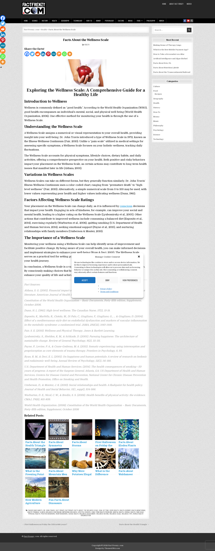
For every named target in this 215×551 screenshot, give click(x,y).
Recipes (158, 94)
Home (164, 3)
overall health (130, 512)
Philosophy (151, 21)
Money (98, 21)
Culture (121, 21)
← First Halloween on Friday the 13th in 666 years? (44, 524)
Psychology (109, 21)
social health (73, 514)
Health (54, 21)
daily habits (38, 510)
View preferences (130, 280)
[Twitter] (32, 54)
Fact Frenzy (29, 536)
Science (35, 21)
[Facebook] (27, 54)
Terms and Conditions (109, 292)
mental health (118, 512)
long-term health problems (101, 512)
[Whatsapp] (64, 54)
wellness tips (127, 514)
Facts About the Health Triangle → (134, 524)
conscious (126, 206)
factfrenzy (69, 510)
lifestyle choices (84, 512)
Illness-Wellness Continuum (50, 512)
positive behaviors (48, 514)
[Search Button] (191, 20)
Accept (85, 280)
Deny (107, 280)
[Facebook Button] (184, 20)
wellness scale (115, 514)
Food (138, 21)
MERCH (189, 3)
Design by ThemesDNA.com (107, 548)
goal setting (104, 510)
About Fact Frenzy (176, 3)
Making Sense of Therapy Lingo (167, 45)
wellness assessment (87, 514)
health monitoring (138, 510)
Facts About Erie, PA (162, 63)
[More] (69, 54)
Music (130, 21)
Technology (77, 21)
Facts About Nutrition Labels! (166, 68)
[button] (139, 256)
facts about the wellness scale (86, 510)
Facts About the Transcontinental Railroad (171, 72)
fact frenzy (60, 510)
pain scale (140, 512)
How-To (89, 21)
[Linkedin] (43, 54)
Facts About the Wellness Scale (86, 40)
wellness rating (102, 514)
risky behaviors (62, 514)
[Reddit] (37, 54)
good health (114, 510)
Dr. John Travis (49, 510)
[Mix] (59, 54)
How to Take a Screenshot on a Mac (168, 54)
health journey (125, 510)
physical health (34, 514)
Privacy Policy (106, 289)
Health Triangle (33, 512)
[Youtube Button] (188, 20)
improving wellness (69, 512)
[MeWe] (53, 54)
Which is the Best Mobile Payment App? (170, 50)
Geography (65, 21)
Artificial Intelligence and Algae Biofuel (170, 59)
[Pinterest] (48, 54)
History (45, 21)
